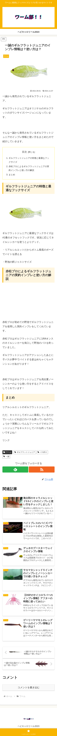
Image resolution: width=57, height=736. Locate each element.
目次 (24, 152)
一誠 (6, 456)
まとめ (12, 174)
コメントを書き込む (29, 687)
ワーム (7, 452)
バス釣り (42, 452)
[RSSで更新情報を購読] (42, 469)
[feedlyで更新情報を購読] (15, 469)
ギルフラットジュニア (24, 452)
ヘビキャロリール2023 (28, 726)
